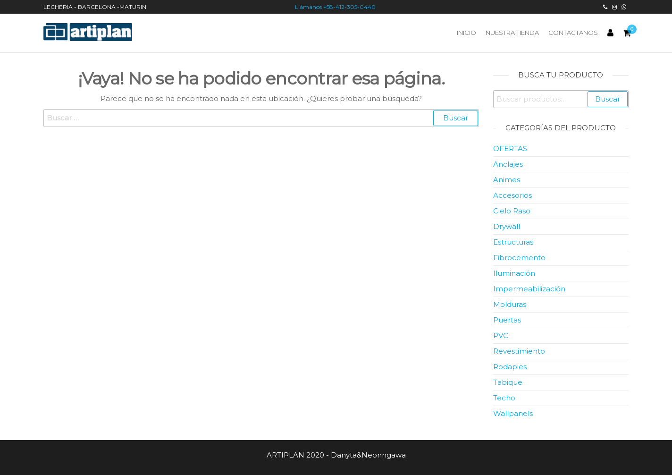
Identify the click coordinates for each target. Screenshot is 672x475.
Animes (506, 179)
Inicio (466, 32)
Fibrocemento (519, 257)
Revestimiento (519, 351)
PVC (500, 335)
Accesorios (512, 195)
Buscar (607, 98)
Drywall (506, 226)
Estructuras (513, 242)
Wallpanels (513, 413)
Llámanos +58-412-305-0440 (336, 6)
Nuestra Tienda (512, 32)
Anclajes (508, 164)
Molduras (509, 304)
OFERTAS (510, 148)
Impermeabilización (529, 288)
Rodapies (510, 366)
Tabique (507, 382)
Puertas (507, 319)
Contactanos (573, 32)
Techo (504, 397)
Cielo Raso (511, 210)
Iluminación (514, 273)
